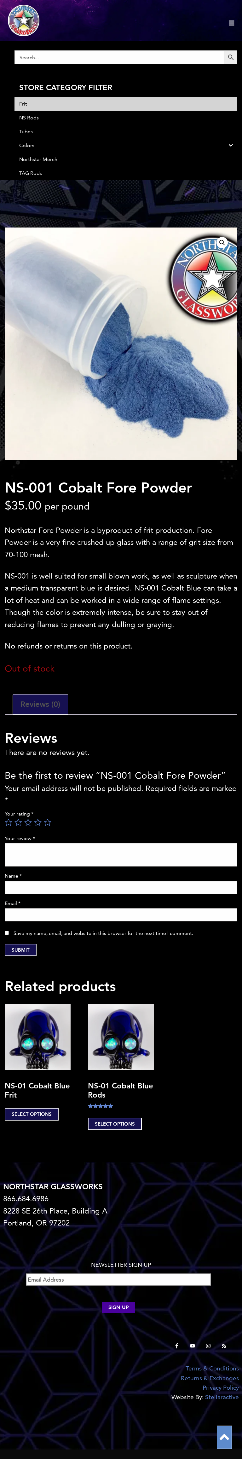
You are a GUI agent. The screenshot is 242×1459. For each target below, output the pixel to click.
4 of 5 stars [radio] (38, 822)
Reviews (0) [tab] (40, 704)
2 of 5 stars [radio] (18, 822)
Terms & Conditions (212, 1368)
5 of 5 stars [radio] (47, 822)
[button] (222, 242)
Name (13, 876)
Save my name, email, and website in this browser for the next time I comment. (103, 933)
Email (12, 903)
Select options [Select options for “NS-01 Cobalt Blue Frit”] (32, 1114)
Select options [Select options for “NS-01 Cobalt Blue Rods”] (115, 1124)
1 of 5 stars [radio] (8, 822)
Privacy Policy (221, 1387)
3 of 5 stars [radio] (28, 822)
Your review (20, 838)
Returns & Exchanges (210, 1378)
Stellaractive (222, 1397)
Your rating (19, 814)
